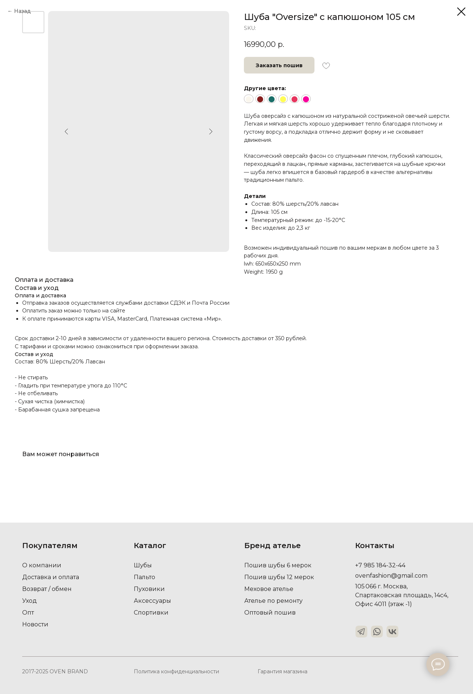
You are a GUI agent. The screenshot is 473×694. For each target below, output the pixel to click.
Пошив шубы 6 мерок (278, 565)
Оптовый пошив (270, 612)
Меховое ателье (268, 588)
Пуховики (149, 588)
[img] (361, 631)
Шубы (143, 565)
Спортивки (151, 612)
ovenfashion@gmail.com (391, 575)
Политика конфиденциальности (176, 671)
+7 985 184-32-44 (380, 565)
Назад (22, 11)
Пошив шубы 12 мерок (279, 577)
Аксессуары (152, 600)
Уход (29, 600)
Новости (35, 624)
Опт (28, 612)
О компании (41, 565)
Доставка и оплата (50, 577)
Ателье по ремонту (273, 600)
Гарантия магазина (282, 671)
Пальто (144, 577)
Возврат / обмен (47, 588)
